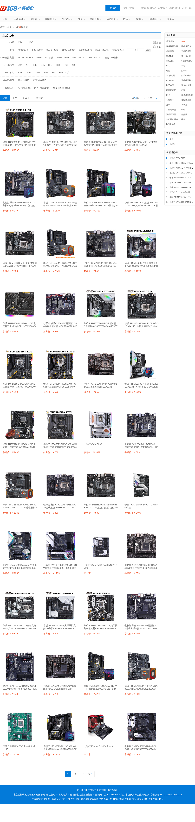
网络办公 (155, 19)
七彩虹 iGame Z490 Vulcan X (182, 168)
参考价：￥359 (91, 271)
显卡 (168, 105)
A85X (30, 72)
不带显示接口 (40, 80)
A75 (38, 72)
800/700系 (64, 72)
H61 (66, 65)
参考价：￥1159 (51, 754)
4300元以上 (118, 50)
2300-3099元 (85, 50)
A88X (21, 72)
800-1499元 (52, 50)
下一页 (87, 774)
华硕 (20, 42)
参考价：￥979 (10, 210)
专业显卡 (170, 100)
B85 (35, 65)
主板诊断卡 (171, 61)
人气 (15, 98)
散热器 (184, 114)
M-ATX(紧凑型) (42, 88)
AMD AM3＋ (78, 57)
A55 (46, 72)
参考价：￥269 (50, 694)
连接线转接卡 (187, 80)
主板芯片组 (186, 51)
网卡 (168, 95)
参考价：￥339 (50, 512)
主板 (9, 27)
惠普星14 (174, 8)
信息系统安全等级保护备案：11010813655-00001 (105, 799)
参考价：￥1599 (11, 150)
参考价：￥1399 (11, 573)
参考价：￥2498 (11, 452)
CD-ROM (170, 80)
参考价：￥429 (132, 150)
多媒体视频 (186, 100)
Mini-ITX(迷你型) (61, 88)
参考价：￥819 (10, 392)
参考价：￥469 (132, 331)
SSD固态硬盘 (172, 119)
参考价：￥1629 (132, 271)
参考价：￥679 (50, 392)
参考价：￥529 (10, 271)
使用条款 (103, 790)
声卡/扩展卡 (186, 85)
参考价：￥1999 (92, 331)
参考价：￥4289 (92, 694)
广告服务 (92, 790)
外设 (81, 19)
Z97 (20, 65)
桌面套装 (170, 51)
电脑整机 (51, 19)
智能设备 (96, 19)
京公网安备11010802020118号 (148, 799)
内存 (183, 90)
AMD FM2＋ (94, 57)
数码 (126, 19)
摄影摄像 (112, 19)
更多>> (170, 19)
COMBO (170, 56)
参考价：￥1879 (51, 210)
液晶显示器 (171, 114)
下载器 (184, 105)
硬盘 (183, 119)
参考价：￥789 (50, 452)
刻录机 (184, 71)
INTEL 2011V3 (25, 57)
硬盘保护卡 (186, 46)
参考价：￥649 (91, 150)
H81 (58, 65)
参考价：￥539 (91, 512)
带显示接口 (23, 80)
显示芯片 (170, 41)
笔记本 (35, 19)
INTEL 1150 (63, 57)
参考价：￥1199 (51, 573)
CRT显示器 (186, 56)
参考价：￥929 (132, 694)
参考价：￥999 (50, 633)
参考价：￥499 (50, 331)
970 (53, 72)
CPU (168, 66)
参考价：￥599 (132, 452)
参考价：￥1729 (92, 210)
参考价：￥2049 (51, 271)
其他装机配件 (187, 95)
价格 (25, 98)
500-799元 (37, 50)
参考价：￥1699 (92, 452)
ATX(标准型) (24, 88)
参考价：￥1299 (92, 633)
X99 (74, 65)
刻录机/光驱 (186, 75)
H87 (50, 65)
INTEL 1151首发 (44, 57)
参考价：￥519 (50, 150)
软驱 (183, 109)
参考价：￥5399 (132, 392)
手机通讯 (20, 19)
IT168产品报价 (17, 8)
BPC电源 (170, 85)
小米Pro (187, 8)
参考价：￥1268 (11, 512)
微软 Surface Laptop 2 (154, 8)
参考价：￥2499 (132, 512)
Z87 (27, 65)
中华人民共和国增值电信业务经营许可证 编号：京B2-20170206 (88, 794)
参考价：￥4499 (132, 210)
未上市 (87, 573)
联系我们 (113, 790)
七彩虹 (29, 42)
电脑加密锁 (171, 90)
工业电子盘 (171, 109)
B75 (43, 65)
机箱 (183, 66)
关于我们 (81, 790)
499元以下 (23, 50)
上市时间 (38, 98)
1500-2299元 (68, 50)
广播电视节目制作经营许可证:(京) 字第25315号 (55, 799)
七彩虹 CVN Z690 (177, 158)
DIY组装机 (170, 124)
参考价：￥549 (10, 694)
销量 (5, 98)
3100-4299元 (102, 50)
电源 (168, 71)
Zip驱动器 (170, 75)
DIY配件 (67, 19)
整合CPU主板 (111, 57)
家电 (140, 19)
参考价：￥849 (10, 331)
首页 (2, 27)
